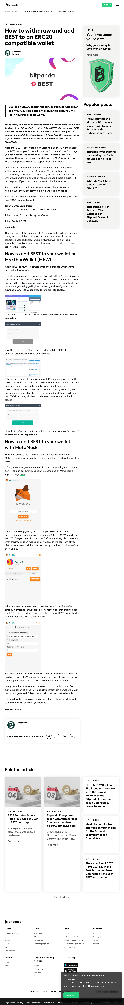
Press (53, 991)
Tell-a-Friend (39, 940)
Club (95, 933)
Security (96, 944)
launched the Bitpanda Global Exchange (41, 125)
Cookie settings (96, 986)
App (6, 966)
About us (34, 991)
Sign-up (107, 5)
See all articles (62, 897)
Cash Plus (38, 933)
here (47, 354)
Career (44, 991)
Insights (37, 976)
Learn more (69, 979)
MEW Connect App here (65, 279)
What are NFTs (70, 947)
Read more (92, 55)
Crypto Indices (10, 937)
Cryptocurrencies (12, 933)
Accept (71, 995)
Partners (37, 972)
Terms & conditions (33, 1003)
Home (7, 11)
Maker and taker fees (72, 937)
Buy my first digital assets (74, 944)
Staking (37, 937)
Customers (38, 969)
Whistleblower (48, 1003)
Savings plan (98, 937)
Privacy (20, 1003)
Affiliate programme (42, 944)
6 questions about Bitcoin (74, 940)
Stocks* (8, 940)
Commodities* (10, 951)
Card (7, 962)
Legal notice (10, 1003)
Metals (7, 947)
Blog (17, 11)
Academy (67, 933)
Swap (95, 940)
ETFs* (7, 944)
